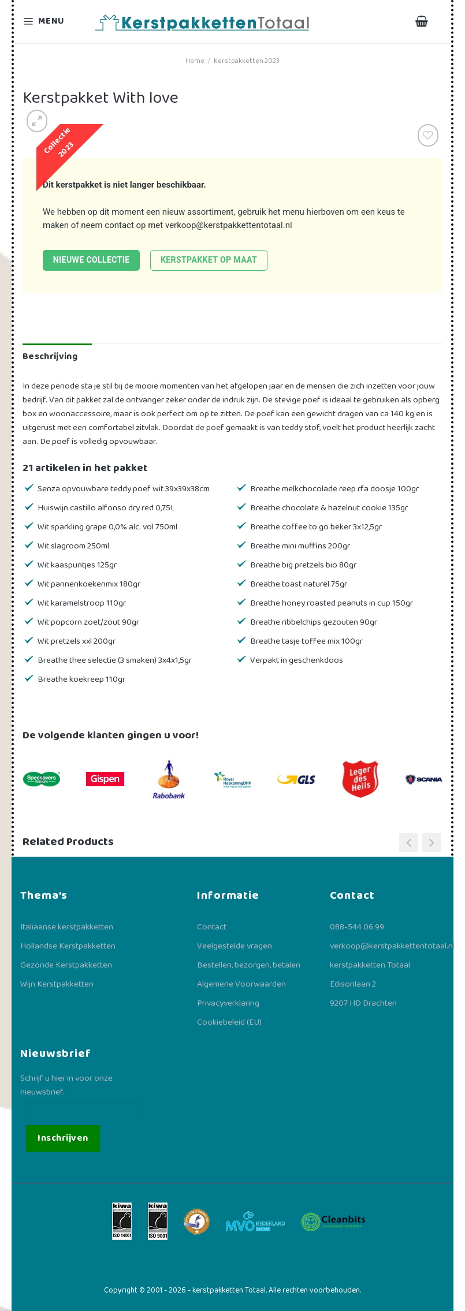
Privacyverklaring (228, 1003)
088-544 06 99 (357, 927)
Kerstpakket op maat (209, 259)
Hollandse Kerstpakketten (68, 946)
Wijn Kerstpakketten (57, 984)
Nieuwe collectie (91, 259)
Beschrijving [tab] (50, 356)
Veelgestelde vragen (234, 946)
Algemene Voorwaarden (241, 984)
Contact (211, 927)
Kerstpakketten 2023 (247, 60)
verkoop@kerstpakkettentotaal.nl (228, 225)
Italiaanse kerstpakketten (66, 927)
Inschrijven (63, 1138)
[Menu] (51, 21)
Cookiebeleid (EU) (229, 1022)
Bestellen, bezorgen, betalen (248, 965)
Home (194, 60)
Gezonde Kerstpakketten (66, 965)
